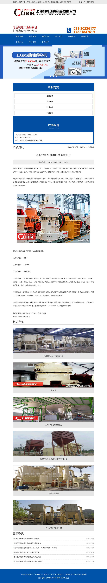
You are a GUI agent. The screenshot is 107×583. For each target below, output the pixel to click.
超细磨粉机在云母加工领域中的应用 (26, 552)
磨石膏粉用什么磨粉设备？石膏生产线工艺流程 (29, 313)
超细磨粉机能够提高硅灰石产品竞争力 (27, 543)
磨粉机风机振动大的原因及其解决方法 (27, 557)
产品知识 (50, 101)
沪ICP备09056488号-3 (54, 578)
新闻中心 (82, 2)
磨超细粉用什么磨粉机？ (21, 316)
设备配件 (71, 36)
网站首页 (19, 36)
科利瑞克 (32, 36)
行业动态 (50, 107)
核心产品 (45, 36)
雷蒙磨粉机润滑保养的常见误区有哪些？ (28, 561)
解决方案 (85, 36)
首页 (76, 147)
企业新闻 (50, 96)
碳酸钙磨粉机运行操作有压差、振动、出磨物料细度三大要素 (35, 548)
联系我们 (90, 2)
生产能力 (58, 36)
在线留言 (32, 42)
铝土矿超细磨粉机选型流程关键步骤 (26, 539)
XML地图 (65, 578)
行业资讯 (50, 113)
